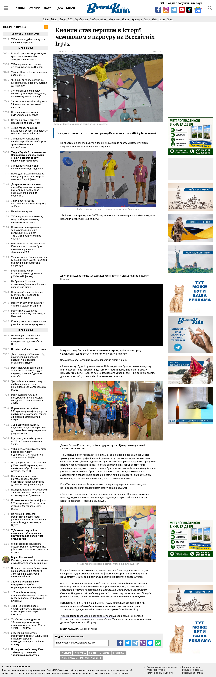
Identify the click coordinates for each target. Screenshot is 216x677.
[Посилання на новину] (82, 643)
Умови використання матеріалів (162, 667)
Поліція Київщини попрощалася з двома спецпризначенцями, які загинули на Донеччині (29, 492)
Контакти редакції (191, 667)
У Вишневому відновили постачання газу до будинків (27, 167)
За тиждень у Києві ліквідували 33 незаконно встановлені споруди (29, 104)
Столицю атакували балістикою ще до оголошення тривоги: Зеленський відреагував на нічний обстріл (29, 572)
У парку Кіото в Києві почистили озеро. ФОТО (29, 73)
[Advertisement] (108, 247)
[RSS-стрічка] (46, 27)
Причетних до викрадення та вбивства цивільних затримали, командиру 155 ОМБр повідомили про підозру (26, 233)
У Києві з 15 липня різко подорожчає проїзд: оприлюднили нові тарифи (26, 584)
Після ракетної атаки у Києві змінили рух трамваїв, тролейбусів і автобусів (27, 652)
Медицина (114, 19)
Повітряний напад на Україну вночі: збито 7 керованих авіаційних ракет (27, 295)
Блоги (70, 8)
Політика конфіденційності (160, 673)
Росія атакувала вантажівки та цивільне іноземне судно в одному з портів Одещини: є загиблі (27, 372)
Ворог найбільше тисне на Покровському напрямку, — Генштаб (28, 313)
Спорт (147, 19)
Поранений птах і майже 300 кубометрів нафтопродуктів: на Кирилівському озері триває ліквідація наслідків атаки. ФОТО (29, 414)
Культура (137, 19)
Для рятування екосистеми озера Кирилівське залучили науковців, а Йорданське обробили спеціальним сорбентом (27, 190)
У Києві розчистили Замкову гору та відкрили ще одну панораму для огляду (27, 219)
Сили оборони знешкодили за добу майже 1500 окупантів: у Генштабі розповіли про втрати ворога (29, 548)
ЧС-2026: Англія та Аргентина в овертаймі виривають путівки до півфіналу (29, 83)
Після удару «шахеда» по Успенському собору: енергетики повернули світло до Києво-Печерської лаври (27, 480)
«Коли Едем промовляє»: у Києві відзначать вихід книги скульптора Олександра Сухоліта (28, 610)
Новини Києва (15, 27)
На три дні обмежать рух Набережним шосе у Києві (26, 121)
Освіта (125, 19)
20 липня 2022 (62, 51)
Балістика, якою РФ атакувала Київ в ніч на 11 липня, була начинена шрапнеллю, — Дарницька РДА (28, 248)
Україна (81, 653)
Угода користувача (156, 670)
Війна (46, 19)
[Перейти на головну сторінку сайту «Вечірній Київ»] (108, 8)
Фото (47, 8)
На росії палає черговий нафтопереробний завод (24, 113)
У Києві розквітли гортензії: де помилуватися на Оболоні (27, 65)
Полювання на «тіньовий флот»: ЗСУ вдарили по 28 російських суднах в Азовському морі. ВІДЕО (29, 504)
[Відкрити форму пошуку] (210, 8)
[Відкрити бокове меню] (6, 8)
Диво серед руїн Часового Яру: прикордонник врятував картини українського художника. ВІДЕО (28, 358)
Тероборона (81, 19)
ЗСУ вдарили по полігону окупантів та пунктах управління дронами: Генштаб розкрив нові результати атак (29, 429)
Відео (58, 8)
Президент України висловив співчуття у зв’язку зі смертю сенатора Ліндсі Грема (27, 176)
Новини (19, 8)
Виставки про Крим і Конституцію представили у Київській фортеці (26, 273)
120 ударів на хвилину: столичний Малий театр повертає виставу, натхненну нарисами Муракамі (29, 596)
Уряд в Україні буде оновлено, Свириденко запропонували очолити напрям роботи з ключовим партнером (28, 156)
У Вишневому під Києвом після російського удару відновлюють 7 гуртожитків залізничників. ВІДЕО (28, 453)
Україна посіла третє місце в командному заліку (87, 615)
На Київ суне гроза (21, 211)
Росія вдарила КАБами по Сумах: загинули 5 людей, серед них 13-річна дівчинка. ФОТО (27, 399)
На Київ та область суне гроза (28, 349)
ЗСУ (70, 19)
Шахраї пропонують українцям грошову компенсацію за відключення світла (28, 56)
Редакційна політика (192, 673)
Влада (62, 19)
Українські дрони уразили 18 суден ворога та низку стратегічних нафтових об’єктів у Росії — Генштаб (28, 623)
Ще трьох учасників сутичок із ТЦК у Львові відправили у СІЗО (27, 441)
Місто (54, 19)
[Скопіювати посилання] (105, 643)
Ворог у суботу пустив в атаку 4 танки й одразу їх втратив (27, 304)
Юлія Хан (120, 653)
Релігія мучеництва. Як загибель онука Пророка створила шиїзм (29, 560)
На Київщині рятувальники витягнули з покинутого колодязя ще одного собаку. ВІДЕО (26, 339)
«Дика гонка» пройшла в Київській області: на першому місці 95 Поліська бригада (29, 131)
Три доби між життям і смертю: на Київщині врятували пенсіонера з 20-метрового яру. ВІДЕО (28, 385)
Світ (154, 19)
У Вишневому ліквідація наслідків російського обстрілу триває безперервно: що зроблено (28, 143)
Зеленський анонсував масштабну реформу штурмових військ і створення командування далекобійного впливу (29, 639)
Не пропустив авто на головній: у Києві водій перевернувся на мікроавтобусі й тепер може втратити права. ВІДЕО (28, 466)
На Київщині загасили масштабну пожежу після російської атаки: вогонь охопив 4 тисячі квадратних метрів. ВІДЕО (29, 520)
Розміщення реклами (192, 670)
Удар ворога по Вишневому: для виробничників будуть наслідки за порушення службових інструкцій (29, 261)
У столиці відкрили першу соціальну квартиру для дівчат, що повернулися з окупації (28, 93)
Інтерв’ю (34, 8)
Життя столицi (100, 653)
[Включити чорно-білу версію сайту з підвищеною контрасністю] (181, 3)
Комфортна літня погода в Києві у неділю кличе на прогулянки (29, 323)
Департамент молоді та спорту (82, 658)
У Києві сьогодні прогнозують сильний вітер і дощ (28, 41)
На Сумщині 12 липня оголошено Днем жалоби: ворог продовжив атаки (29, 284)
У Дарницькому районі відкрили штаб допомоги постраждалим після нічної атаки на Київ (27, 534)
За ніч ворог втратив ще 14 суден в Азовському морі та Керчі (29, 203)
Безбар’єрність (98, 19)
